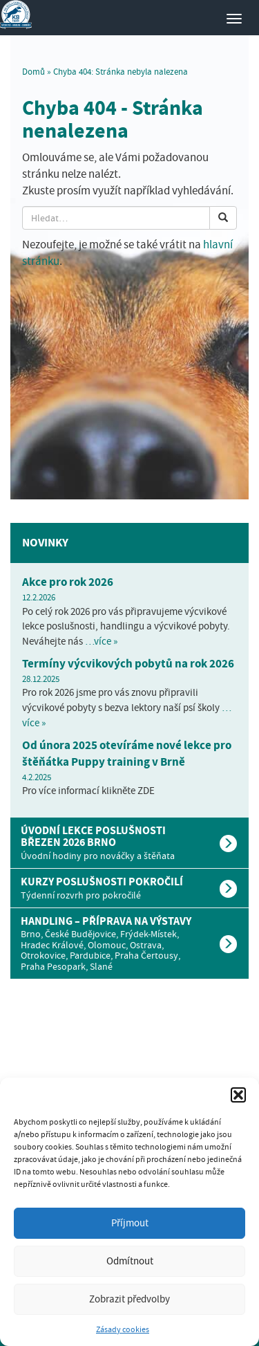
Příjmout (129, 1223)
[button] (238, 1095)
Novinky (45, 543)
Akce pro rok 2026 (67, 582)
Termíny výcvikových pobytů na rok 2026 (128, 664)
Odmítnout (129, 1261)
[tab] (129, 843)
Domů (33, 71)
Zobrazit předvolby (129, 1299)
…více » (101, 641)
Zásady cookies (122, 1329)
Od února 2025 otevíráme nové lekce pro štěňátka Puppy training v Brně (126, 753)
